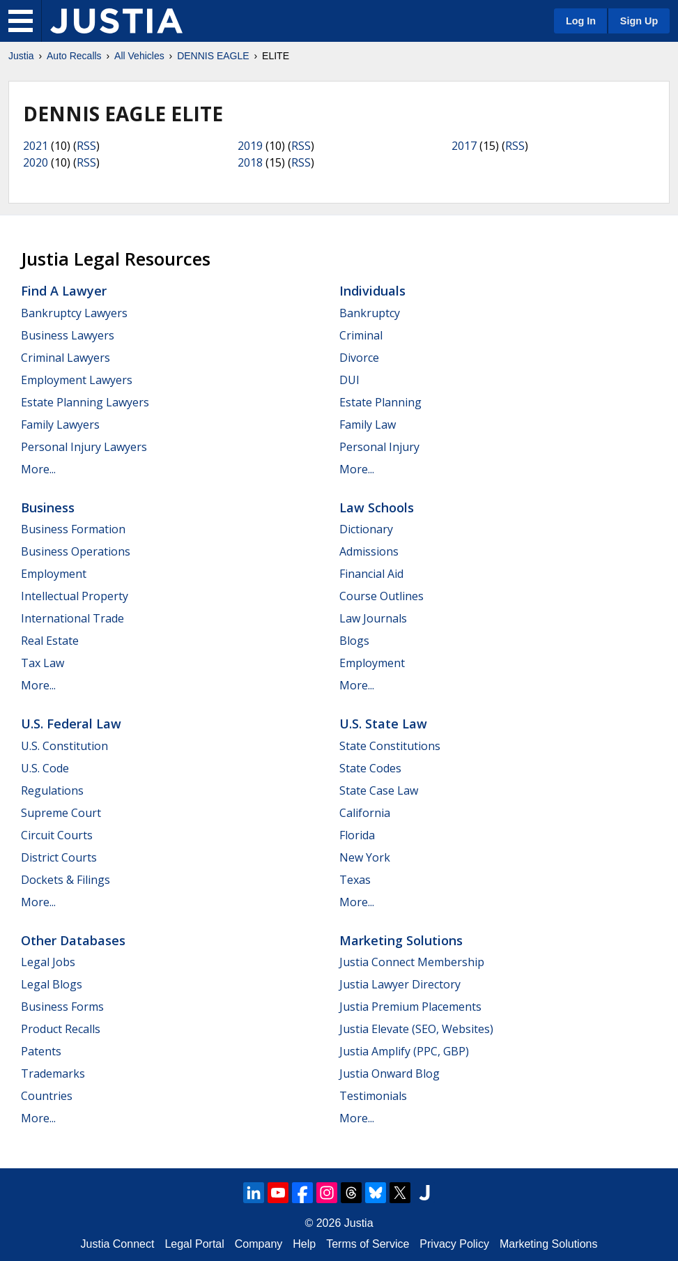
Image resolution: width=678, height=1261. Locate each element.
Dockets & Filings (65, 879)
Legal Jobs (48, 962)
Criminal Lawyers (65, 357)
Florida (357, 835)
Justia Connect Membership (411, 962)
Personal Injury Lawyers (84, 446)
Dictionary (366, 529)
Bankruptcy (369, 313)
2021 (35, 145)
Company (258, 1244)
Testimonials (373, 1095)
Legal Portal (194, 1244)
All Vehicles (139, 55)
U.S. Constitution (64, 746)
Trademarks (53, 1073)
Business (48, 507)
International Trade (72, 618)
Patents (41, 1051)
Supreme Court (61, 812)
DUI (349, 380)
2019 (250, 145)
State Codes (370, 768)
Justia (21, 55)
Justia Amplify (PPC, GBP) (404, 1051)
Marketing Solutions (401, 940)
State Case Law (378, 790)
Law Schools (376, 507)
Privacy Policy (454, 1244)
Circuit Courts (57, 835)
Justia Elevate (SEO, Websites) (416, 1029)
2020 (35, 162)
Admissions (369, 551)
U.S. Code (45, 768)
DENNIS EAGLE (213, 55)
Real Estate (50, 640)
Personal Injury (379, 446)
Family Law (367, 424)
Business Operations (75, 551)
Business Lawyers (67, 335)
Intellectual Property (74, 596)
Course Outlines (381, 596)
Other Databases (73, 940)
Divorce (359, 357)
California (364, 812)
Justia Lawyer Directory (400, 984)
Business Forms (62, 1006)
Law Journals (373, 618)
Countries (46, 1095)
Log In (581, 20)
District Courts (59, 857)
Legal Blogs (51, 984)
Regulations (52, 790)
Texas (355, 879)
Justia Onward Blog (389, 1073)
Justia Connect (118, 1244)
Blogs (354, 640)
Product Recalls (60, 1029)
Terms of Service (367, 1244)
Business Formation (73, 529)
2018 (250, 162)
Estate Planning (380, 402)
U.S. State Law (383, 723)
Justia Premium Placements (410, 1006)
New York (364, 857)
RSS (86, 145)
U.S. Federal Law (71, 723)
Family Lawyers (60, 424)
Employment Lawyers (76, 380)
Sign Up (639, 20)
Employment (53, 573)
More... (38, 469)
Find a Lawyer (64, 290)
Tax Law (42, 663)
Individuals (372, 290)
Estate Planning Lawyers (85, 402)
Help (304, 1244)
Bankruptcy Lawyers (74, 313)
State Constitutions (389, 746)
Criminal (361, 335)
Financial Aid (371, 573)
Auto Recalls (74, 55)
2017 (464, 145)
